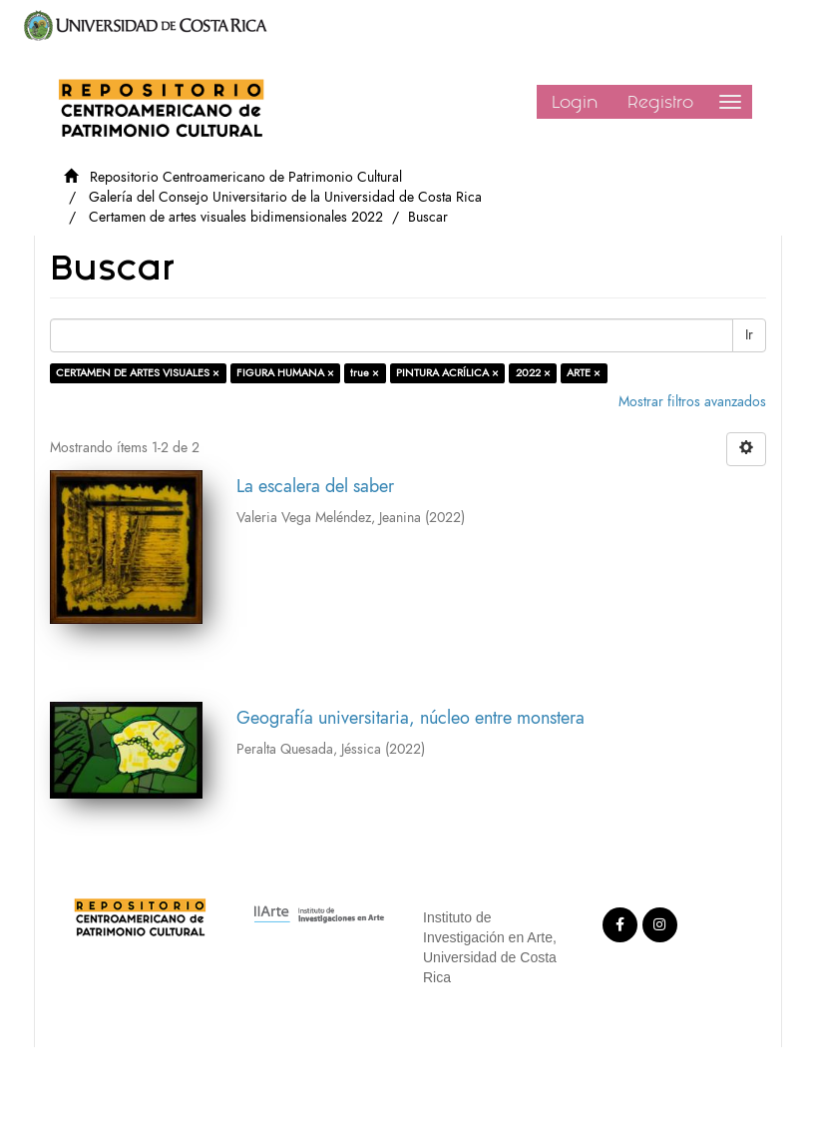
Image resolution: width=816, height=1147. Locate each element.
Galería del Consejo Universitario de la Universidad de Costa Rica (285, 197)
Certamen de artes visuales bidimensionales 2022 (236, 217)
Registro (660, 102)
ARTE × (584, 372)
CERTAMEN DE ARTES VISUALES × (137, 372)
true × (364, 372)
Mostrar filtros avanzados (692, 401)
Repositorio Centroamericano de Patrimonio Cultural (246, 177)
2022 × (533, 372)
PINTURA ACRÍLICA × (447, 372)
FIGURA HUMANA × (285, 372)
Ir (749, 334)
